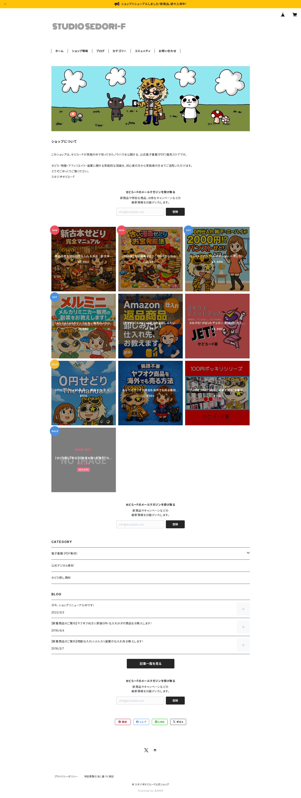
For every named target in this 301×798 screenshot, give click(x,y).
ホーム (59, 51)
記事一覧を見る (151, 664)
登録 (175, 211)
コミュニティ (143, 51)
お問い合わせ (167, 51)
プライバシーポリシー (66, 776)
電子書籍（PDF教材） (64, 553)
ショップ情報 (80, 51)
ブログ (100, 51)
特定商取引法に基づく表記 (99, 776)
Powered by (150, 790)
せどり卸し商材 (61, 577)
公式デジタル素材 (62, 565)
